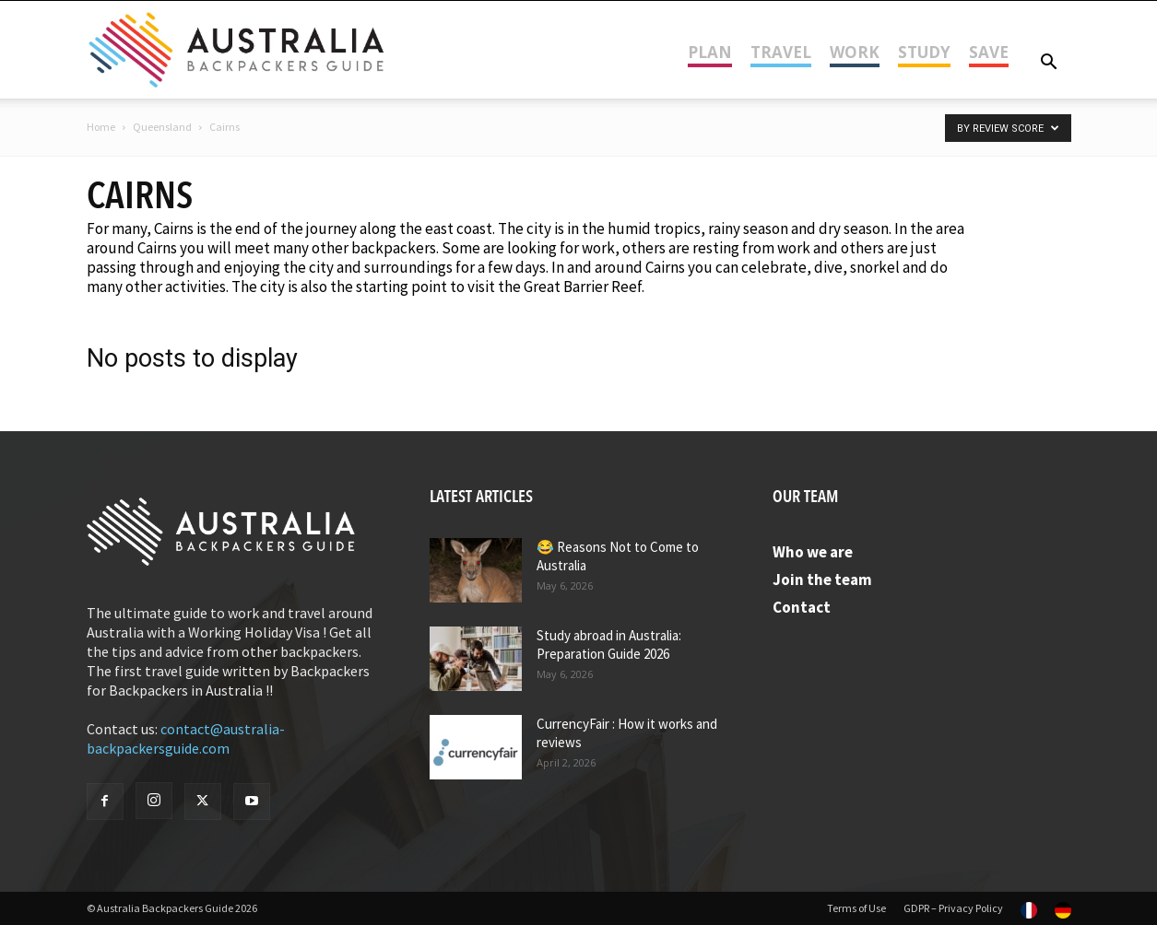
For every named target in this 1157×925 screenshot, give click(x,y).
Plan (710, 52)
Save (989, 52)
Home (101, 127)
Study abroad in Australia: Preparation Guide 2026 (609, 644)
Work (855, 52)
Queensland (162, 127)
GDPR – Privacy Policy (953, 908)
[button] (1049, 63)
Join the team (822, 579)
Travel (780, 52)
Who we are (813, 552)
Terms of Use (856, 908)
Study (924, 52)
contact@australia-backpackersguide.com (186, 738)
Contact (802, 607)
